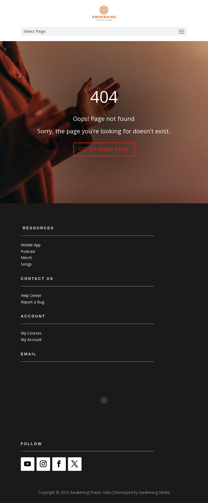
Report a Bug (32, 302)
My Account (31, 339)
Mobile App (31, 244)
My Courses (31, 333)
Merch (26, 257)
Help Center (31, 295)
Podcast (28, 251)
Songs (26, 264)
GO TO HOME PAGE (104, 149)
